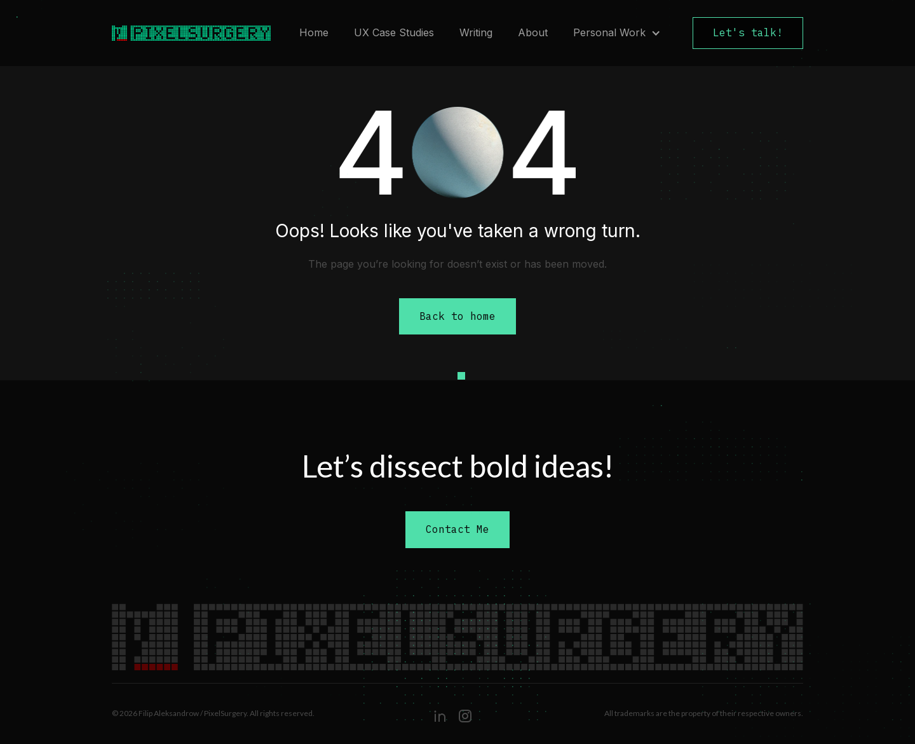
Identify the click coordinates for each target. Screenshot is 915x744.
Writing (475, 32)
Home (314, 32)
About (533, 32)
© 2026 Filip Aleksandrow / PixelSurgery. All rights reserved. (213, 713)
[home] (185, 33)
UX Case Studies (394, 32)
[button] (617, 33)
